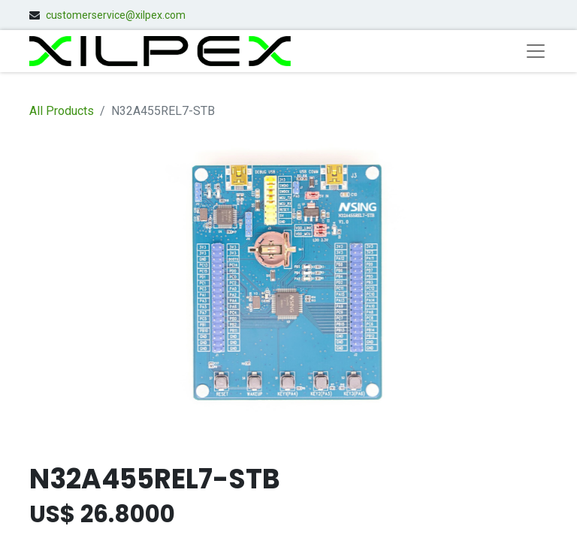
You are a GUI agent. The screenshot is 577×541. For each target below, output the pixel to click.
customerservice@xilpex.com (116, 15)
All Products (61, 111)
